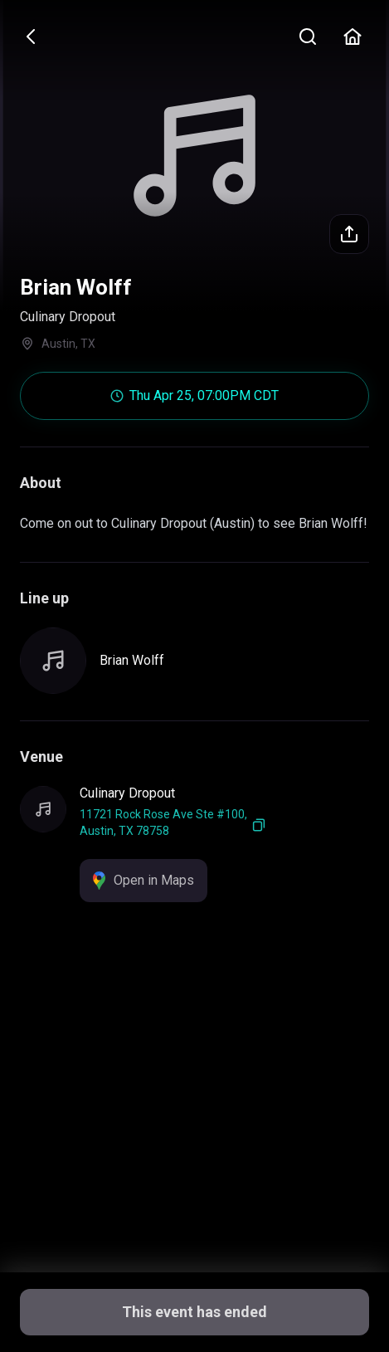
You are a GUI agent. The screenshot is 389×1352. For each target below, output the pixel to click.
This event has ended (194, 1311)
